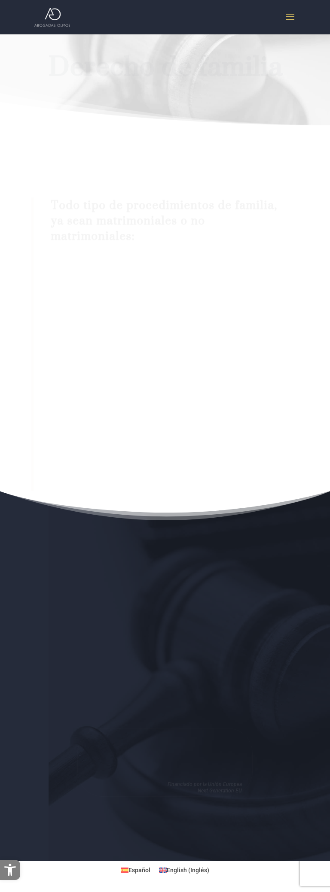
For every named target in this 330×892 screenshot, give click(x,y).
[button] (10, 870)
